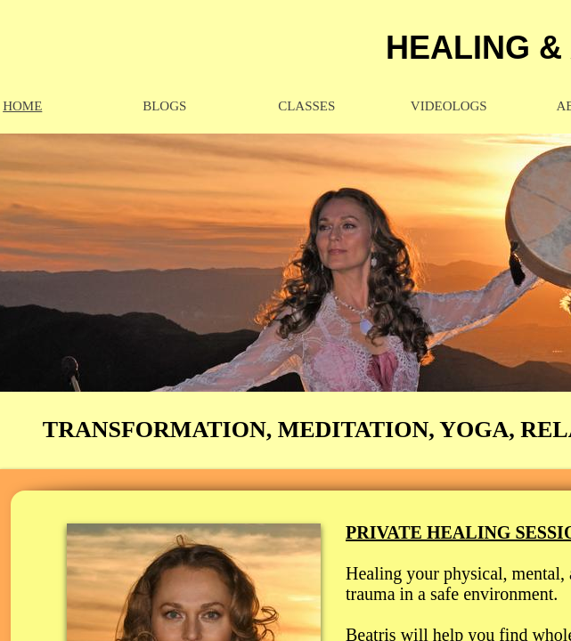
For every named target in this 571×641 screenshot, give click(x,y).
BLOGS (164, 106)
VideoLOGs (449, 106)
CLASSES (306, 106)
